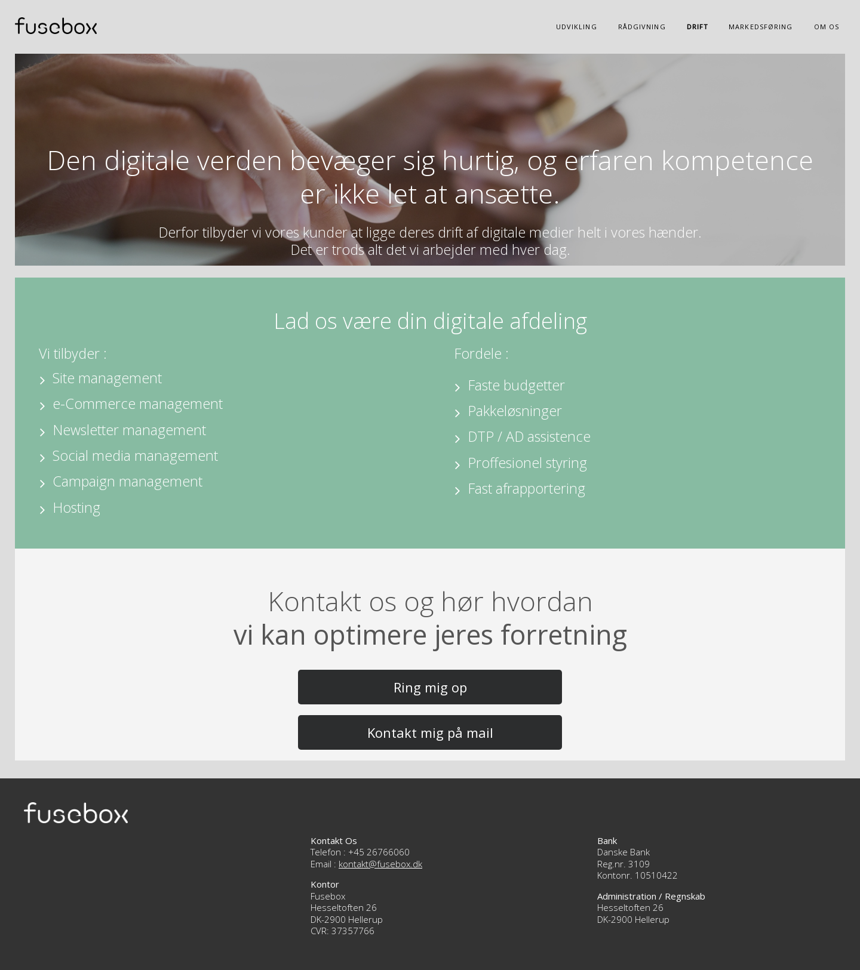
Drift (697, 26)
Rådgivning (642, 26)
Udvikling (576, 26)
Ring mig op (430, 687)
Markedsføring (761, 26)
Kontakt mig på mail (430, 732)
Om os (827, 26)
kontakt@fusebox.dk (380, 864)
